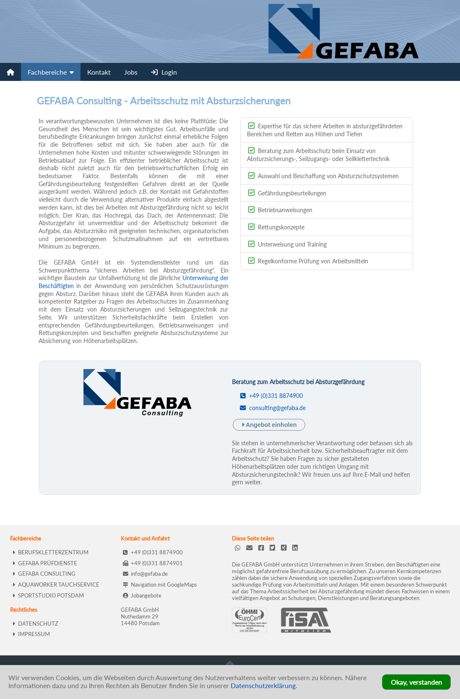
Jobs (131, 72)
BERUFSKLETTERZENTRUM (50, 552)
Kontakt (99, 72)
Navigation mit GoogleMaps (160, 584)
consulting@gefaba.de (277, 407)
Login (164, 72)
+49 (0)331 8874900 (276, 395)
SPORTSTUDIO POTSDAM (48, 595)
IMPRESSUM (31, 634)
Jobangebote (142, 595)
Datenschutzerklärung (263, 685)
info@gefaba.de (145, 573)
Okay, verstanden (416, 682)
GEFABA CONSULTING (43, 573)
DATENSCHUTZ (35, 623)
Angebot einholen (269, 424)
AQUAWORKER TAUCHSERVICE (55, 584)
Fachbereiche (51, 72)
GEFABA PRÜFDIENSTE (44, 563)
